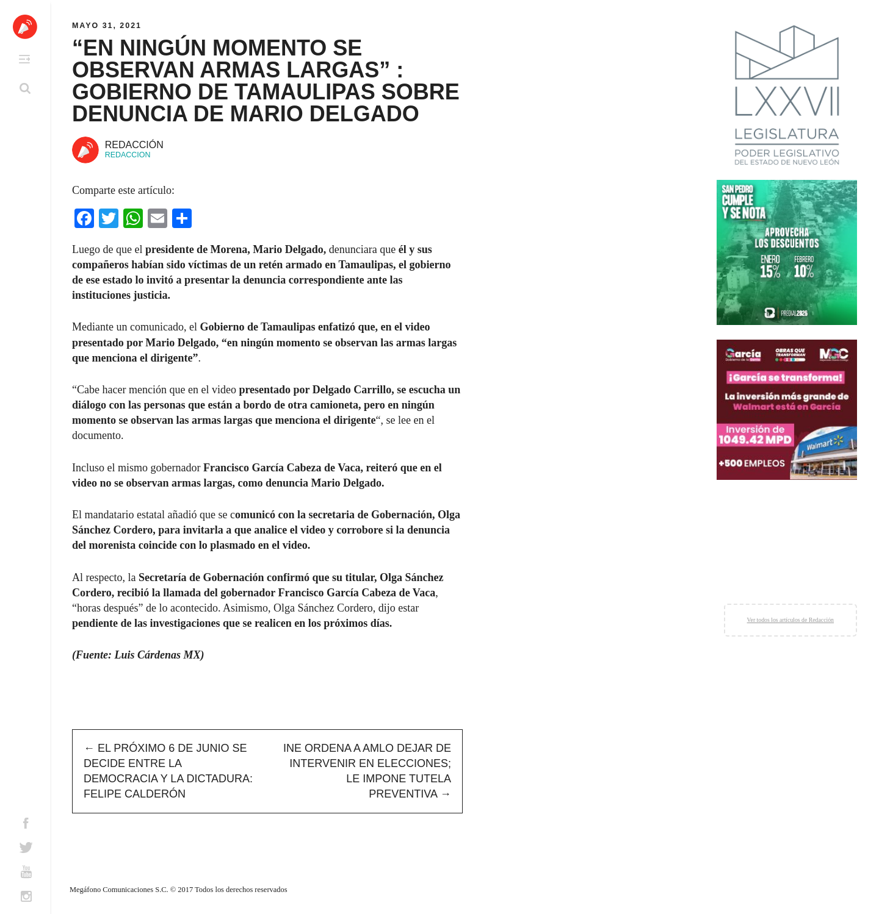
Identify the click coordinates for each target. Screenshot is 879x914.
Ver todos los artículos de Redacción (790, 619)
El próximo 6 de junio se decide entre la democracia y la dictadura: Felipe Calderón (168, 771)
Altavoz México (25, 27)
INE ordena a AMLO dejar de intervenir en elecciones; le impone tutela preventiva (367, 771)
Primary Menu (24, 59)
